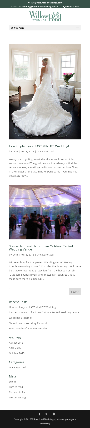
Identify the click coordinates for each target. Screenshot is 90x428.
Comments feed (18, 392)
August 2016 (16, 342)
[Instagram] (53, 414)
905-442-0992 (72, 6)
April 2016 (15, 347)
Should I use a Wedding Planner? (28, 323)
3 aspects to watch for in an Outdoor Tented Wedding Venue (41, 247)
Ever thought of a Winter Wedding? (29, 328)
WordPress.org (17, 397)
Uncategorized (45, 151)
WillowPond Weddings (43, 419)
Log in (12, 381)
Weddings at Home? (20, 317)
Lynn (15, 151)
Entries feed (16, 387)
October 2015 (16, 353)
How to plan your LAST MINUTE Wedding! (39, 146)
